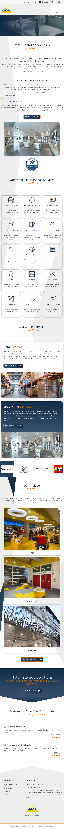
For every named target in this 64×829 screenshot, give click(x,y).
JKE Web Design (48, 826)
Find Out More (11, 366)
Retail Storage (8, 788)
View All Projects (30, 659)
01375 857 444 (31, 2)
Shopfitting (7, 791)
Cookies (36, 815)
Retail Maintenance (10, 785)
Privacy (27, 815)
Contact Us (30, 116)
